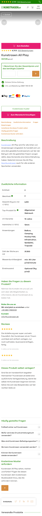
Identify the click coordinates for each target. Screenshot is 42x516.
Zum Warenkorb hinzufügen (23, 115)
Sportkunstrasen (8, 163)
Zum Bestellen (23, 46)
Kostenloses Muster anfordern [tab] (12, 134)
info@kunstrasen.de (10, 317)
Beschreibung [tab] (6, 122)
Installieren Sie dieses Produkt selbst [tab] (14, 128)
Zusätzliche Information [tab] (22, 122)
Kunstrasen (6, 145)
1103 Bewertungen (24, 2)
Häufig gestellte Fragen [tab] (9, 131)
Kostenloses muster (21, 109)
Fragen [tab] (35, 122)
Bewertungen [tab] (6, 125)
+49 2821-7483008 (9, 310)
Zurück (6, 15)
